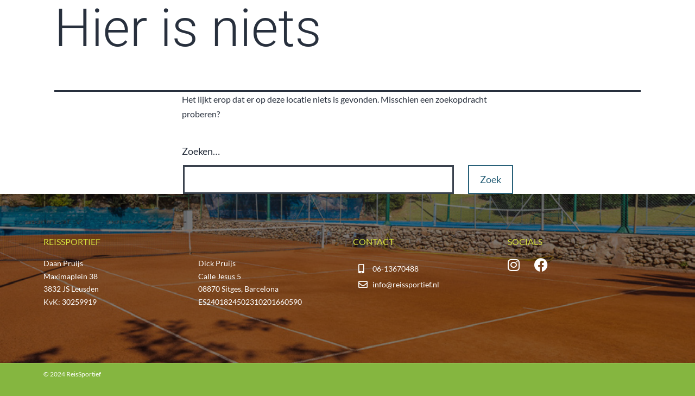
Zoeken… (201, 151)
